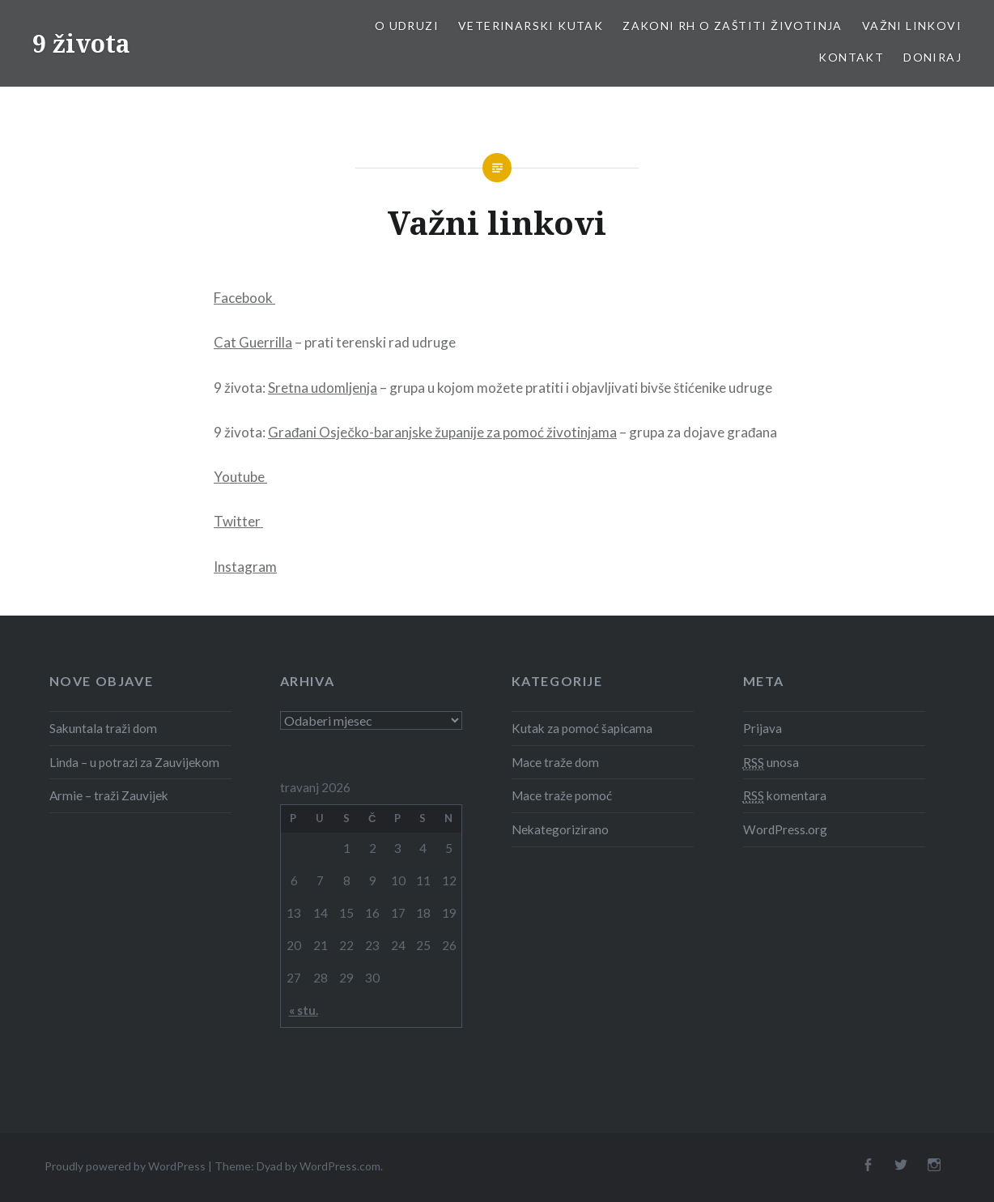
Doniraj (932, 57)
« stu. (303, 1010)
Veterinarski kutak (530, 25)
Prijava (762, 728)
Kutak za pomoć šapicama (582, 728)
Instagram (245, 566)
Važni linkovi (912, 25)
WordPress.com (339, 1166)
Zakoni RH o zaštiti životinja (732, 25)
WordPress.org (785, 829)
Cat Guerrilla (253, 342)
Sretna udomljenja (322, 387)
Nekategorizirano (560, 829)
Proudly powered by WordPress (125, 1166)
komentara (784, 795)
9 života (81, 43)
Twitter (238, 521)
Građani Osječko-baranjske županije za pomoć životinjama (442, 432)
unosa (771, 762)
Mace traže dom (555, 762)
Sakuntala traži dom (103, 728)
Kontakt (851, 57)
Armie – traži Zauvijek (108, 795)
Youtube (240, 476)
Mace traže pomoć (562, 795)
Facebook (244, 297)
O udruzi (407, 25)
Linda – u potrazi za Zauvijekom (134, 762)
